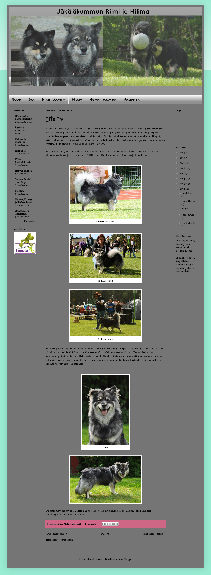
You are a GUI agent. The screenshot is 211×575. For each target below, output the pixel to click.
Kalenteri (132, 99)
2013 (182, 183)
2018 (182, 158)
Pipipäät (20, 127)
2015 (182, 173)
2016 (183, 168)
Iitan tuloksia (53, 99)
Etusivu (105, 534)
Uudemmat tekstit (57, 534)
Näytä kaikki (29, 221)
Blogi (16, 99)
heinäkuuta (189, 201)
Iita (31, 99)
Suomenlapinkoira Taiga (23, 181)
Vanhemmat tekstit (153, 534)
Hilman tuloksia (102, 99)
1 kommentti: (90, 524)
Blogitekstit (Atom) (63, 540)
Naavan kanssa (23, 171)
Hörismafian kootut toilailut (23, 118)
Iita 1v (54, 120)
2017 (182, 163)
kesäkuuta (188, 215)
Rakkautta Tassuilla (20, 141)
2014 (183, 178)
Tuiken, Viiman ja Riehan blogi (24, 201)
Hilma (77, 99)
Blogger (128, 559)
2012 (183, 189)
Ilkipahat (20, 151)
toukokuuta (189, 223)
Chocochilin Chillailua (22, 213)
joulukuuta (189, 193)
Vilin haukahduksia (23, 161)
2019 (183, 153)
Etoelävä (19, 191)
